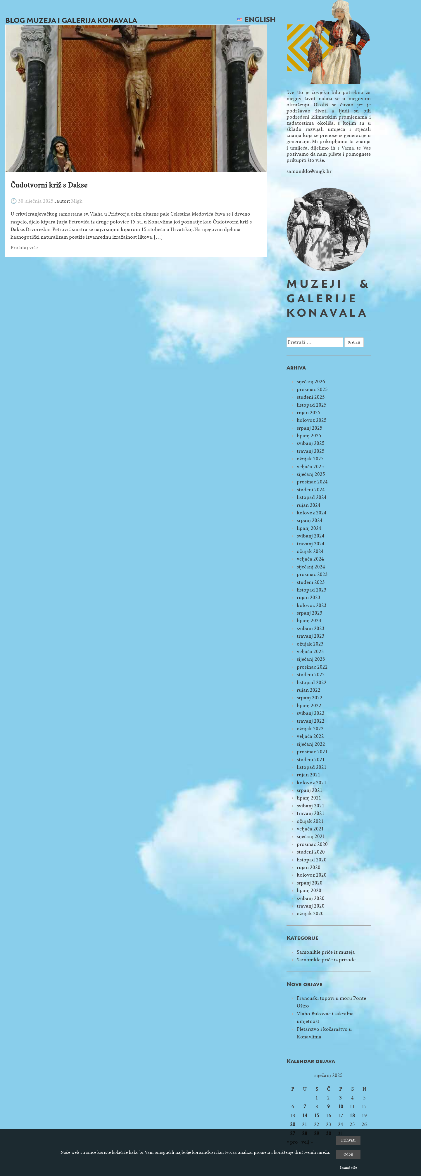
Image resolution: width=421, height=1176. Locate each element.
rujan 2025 (308, 413)
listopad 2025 (312, 405)
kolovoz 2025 (312, 420)
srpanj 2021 (309, 790)
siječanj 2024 (311, 567)
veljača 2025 (310, 467)
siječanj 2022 (311, 744)
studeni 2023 (311, 582)
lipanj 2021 (309, 798)
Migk (76, 201)
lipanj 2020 (309, 890)
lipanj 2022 (309, 706)
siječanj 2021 (311, 836)
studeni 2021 (311, 760)
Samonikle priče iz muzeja (326, 952)
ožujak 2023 (310, 644)
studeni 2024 (311, 490)
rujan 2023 (308, 597)
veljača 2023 (310, 651)
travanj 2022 (311, 721)
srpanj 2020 (309, 883)
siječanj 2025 (311, 474)
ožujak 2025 (310, 459)
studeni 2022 (311, 675)
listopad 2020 (312, 860)
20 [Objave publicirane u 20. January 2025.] (292, 1124)
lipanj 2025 (309, 436)
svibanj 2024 (311, 536)
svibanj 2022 (311, 713)
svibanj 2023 (311, 628)
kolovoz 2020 (312, 875)
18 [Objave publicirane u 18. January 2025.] (352, 1116)
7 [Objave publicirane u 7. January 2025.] (304, 1107)
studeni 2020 (311, 852)
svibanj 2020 (311, 898)
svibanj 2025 (311, 443)
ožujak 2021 (310, 821)
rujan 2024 (308, 505)
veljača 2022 (310, 736)
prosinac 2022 (312, 667)
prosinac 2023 (312, 574)
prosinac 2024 (312, 482)
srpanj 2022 (309, 698)
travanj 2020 (311, 906)
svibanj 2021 (311, 806)
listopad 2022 (312, 682)
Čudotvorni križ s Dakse (49, 185)
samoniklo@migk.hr (309, 171)
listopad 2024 (312, 497)
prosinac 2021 (312, 752)
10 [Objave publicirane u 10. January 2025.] (340, 1107)
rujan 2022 (308, 690)
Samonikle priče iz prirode (326, 960)
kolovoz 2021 (312, 783)
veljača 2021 (310, 829)
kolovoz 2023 (312, 605)
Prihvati (348, 1140)
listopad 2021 (312, 767)
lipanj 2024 (309, 528)
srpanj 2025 (309, 428)
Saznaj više (348, 1167)
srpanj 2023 (309, 613)
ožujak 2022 (310, 729)
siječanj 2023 (311, 659)
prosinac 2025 (312, 389)
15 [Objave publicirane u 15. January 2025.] (316, 1116)
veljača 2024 (310, 559)
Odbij (348, 1154)
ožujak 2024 (310, 551)
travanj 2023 (311, 636)
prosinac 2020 (312, 844)
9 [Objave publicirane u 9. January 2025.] (328, 1107)
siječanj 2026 (311, 382)
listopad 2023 (312, 590)
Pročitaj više (24, 247)
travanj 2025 (311, 451)
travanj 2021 (311, 813)
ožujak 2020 (310, 913)
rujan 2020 (308, 867)
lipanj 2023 (309, 621)
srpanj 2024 (309, 520)
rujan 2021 (308, 775)
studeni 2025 (311, 397)
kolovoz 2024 (312, 513)
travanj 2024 (311, 544)
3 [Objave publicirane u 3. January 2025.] (340, 1098)
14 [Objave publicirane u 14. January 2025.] (304, 1116)
